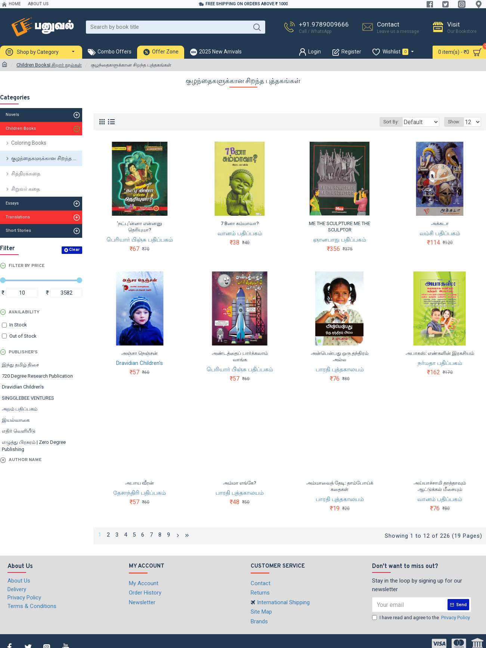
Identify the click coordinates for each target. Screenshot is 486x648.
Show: (456, 122)
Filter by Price (26, 266)
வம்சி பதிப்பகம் (440, 233)
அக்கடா (440, 223)
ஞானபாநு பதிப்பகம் (339, 239)
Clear (74, 249)
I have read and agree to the (421, 616)
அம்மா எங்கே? (239, 483)
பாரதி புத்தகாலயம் (340, 369)
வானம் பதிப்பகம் (239, 233)
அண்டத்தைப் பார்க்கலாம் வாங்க (240, 356)
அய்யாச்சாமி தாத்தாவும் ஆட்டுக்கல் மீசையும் (440, 486)
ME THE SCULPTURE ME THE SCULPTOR (339, 227)
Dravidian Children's (139, 363)
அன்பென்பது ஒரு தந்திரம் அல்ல (339, 356)
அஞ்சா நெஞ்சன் (139, 353)
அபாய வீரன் (139, 483)
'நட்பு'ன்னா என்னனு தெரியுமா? (139, 227)
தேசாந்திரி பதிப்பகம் (139, 492)
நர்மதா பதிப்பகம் (440, 363)
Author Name (25, 460)
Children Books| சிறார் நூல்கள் (49, 65)
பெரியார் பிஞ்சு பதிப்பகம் (139, 239)
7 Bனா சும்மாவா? (240, 223)
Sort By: (386, 122)
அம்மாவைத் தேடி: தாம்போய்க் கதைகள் (339, 486)
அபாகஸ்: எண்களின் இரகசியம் (440, 353)
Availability (24, 312)
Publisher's (23, 352)
